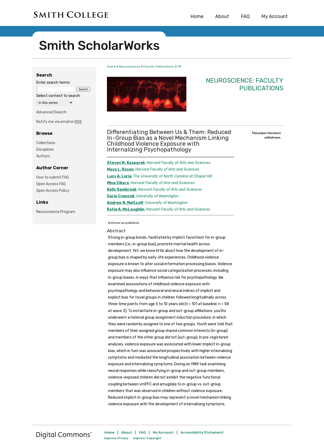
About (126, 432)
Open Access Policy (52, 190)
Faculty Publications (158, 66)
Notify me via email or (59, 121)
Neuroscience (129, 66)
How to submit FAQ (52, 177)
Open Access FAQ (51, 184)
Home (111, 66)
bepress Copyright (147, 438)
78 (179, 66)
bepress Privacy (116, 438)
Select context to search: (58, 96)
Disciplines (45, 149)
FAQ (142, 432)
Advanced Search (51, 112)
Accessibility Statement (202, 432)
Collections (45, 143)
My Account (163, 432)
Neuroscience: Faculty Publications (244, 84)
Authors (43, 156)
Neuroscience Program (55, 212)
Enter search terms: (53, 82)
